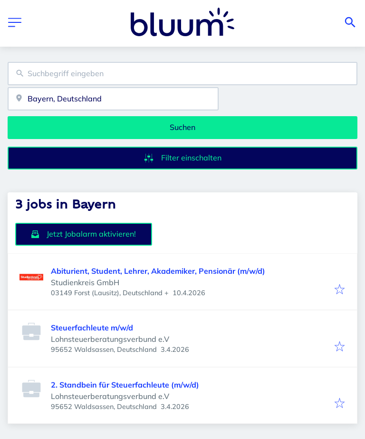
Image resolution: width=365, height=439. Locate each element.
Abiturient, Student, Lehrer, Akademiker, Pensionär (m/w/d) (158, 271)
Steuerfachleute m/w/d (92, 327)
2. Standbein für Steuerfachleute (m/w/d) (125, 384)
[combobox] (182, 73)
